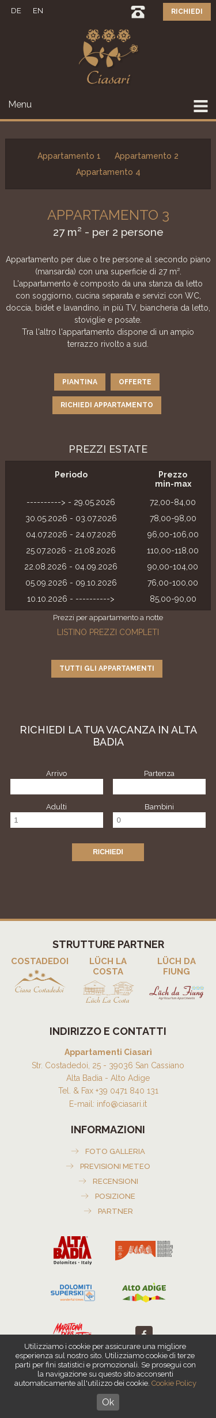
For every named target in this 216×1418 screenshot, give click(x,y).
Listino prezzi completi (108, 632)
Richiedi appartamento (106, 405)
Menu (20, 104)
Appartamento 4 (108, 172)
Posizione (115, 1196)
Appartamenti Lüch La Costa (108, 981)
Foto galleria (115, 1151)
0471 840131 (138, 12)
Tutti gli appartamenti (106, 668)
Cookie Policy (173, 1383)
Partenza (159, 773)
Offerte (135, 382)
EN (38, 10)
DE (16, 10)
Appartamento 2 (147, 155)
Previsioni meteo (115, 1166)
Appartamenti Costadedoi (39, 976)
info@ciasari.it (122, 1104)
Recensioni (115, 1181)
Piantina (79, 382)
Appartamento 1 (69, 155)
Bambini (159, 806)
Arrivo (56, 773)
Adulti (56, 806)
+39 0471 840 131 (127, 1090)
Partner (115, 1211)
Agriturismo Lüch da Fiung (176, 981)
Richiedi (187, 11)
